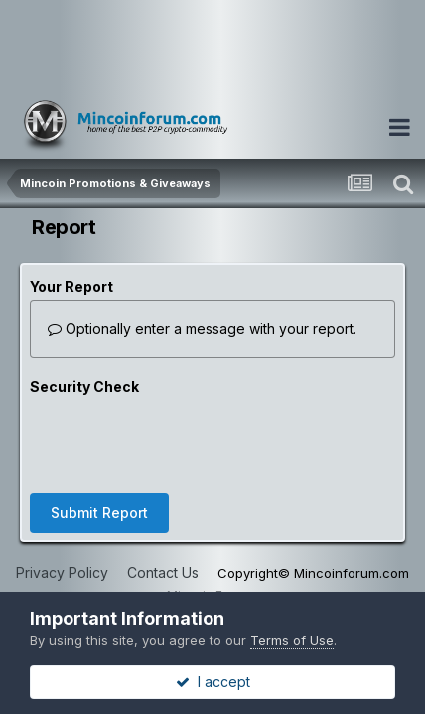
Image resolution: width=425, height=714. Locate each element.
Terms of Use (292, 640)
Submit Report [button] (99, 512)
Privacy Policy (62, 572)
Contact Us (163, 572)
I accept (213, 681)
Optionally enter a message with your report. (202, 328)
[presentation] (181, 439)
